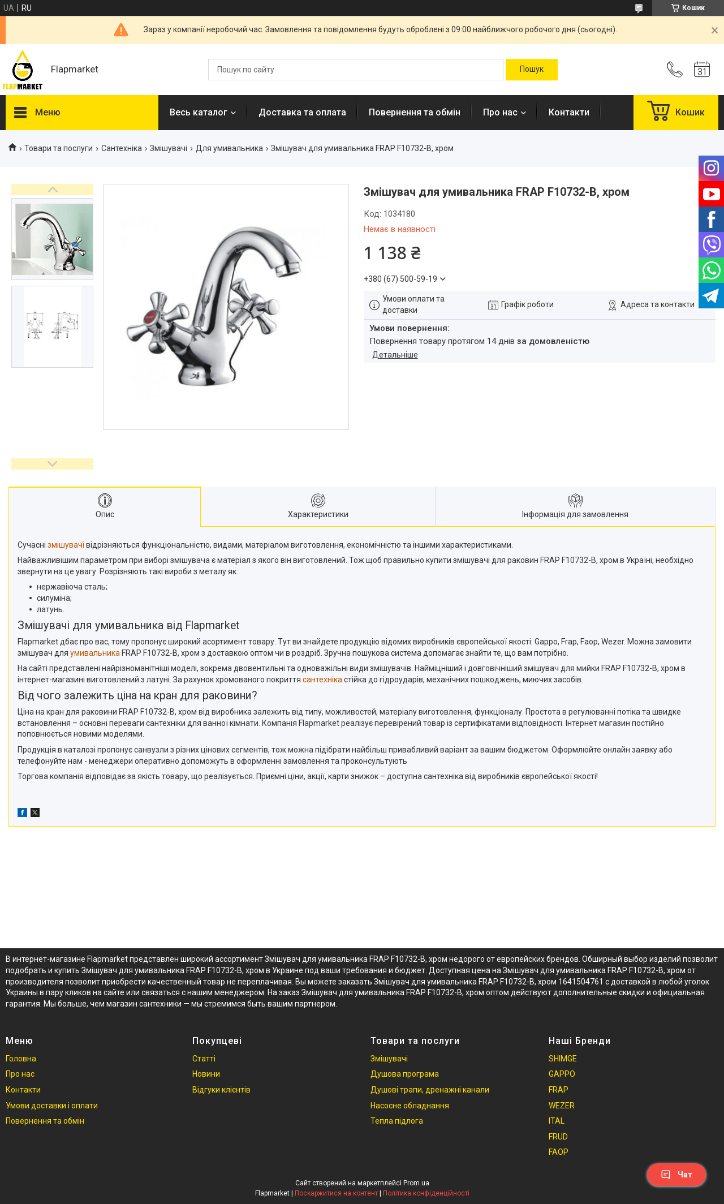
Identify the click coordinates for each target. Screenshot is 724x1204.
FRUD (558, 1136)
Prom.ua (416, 1183)
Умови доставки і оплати (52, 1105)
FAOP (558, 1151)
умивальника (95, 652)
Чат (676, 1174)
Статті (204, 1058)
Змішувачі (168, 148)
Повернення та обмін (414, 112)
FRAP (558, 1089)
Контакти (569, 112)
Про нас (500, 112)
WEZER (562, 1105)
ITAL (556, 1120)
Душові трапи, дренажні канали (429, 1089)
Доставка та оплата (302, 112)
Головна (21, 1058)
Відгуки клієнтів (221, 1089)
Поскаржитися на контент (336, 1193)
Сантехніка (121, 148)
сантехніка (322, 679)
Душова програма (404, 1073)
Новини (206, 1073)
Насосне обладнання (409, 1105)
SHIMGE (563, 1058)
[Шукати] (532, 69)
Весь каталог (198, 112)
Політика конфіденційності (426, 1193)
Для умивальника (229, 148)
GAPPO (562, 1073)
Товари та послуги (58, 148)
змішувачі (66, 544)
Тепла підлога (396, 1120)
